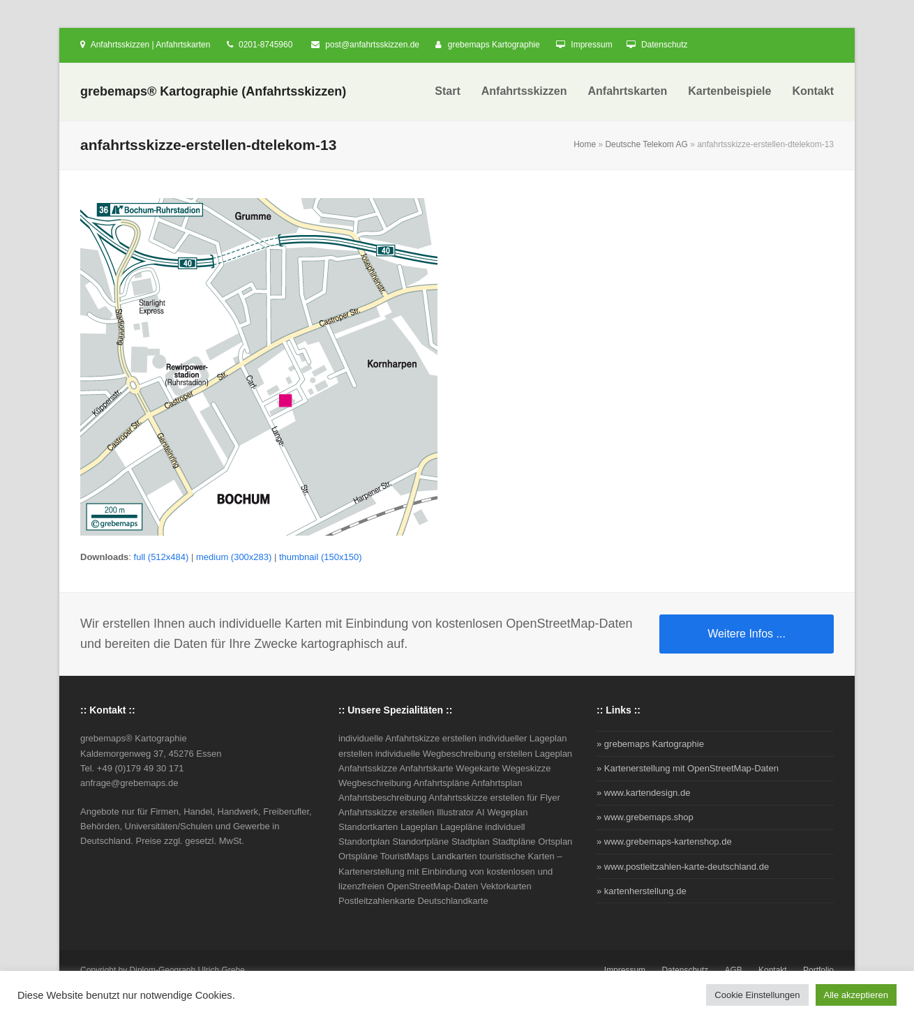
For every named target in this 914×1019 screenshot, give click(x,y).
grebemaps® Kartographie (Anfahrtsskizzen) (213, 91)
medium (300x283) (233, 557)
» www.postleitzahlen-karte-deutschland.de (683, 866)
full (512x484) (161, 557)
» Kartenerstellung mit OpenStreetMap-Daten (688, 768)
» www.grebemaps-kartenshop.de (664, 841)
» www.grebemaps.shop (645, 817)
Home (585, 144)
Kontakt (772, 970)
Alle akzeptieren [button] (856, 995)
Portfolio (818, 970)
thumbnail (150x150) (320, 557)
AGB (733, 970)
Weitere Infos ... (746, 634)
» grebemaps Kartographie (650, 744)
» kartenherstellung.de (642, 891)
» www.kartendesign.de (643, 792)
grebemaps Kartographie (494, 45)
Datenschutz (664, 45)
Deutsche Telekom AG (646, 144)
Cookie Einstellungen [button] (757, 995)
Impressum (591, 45)
